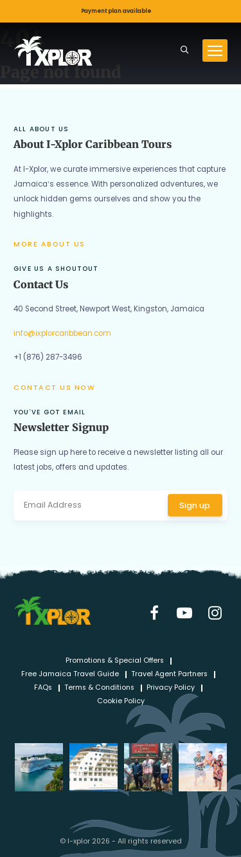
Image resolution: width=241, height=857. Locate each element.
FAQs (43, 688)
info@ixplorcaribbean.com (62, 333)
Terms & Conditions (99, 688)
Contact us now (54, 387)
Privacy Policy (171, 688)
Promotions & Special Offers (115, 661)
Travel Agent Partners (169, 674)
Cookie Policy (121, 701)
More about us (49, 244)
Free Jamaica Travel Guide (70, 674)
